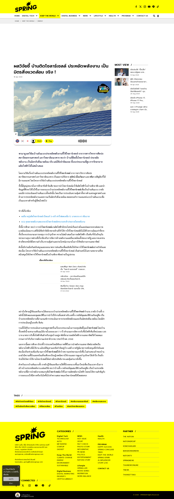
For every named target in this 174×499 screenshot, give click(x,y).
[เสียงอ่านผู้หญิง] (36, 141)
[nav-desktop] (17, 15)
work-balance (84, 476)
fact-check (82, 444)
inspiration (82, 473)
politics (81, 454)
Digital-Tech (62, 436)
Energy (40, 21)
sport (80, 441)
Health (101, 436)
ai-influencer (104, 460)
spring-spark (104, 457)
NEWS (79, 436)
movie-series (83, 471)
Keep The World (28, 21)
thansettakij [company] (129, 475)
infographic (83, 449)
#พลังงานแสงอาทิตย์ (79, 401)
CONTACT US (103, 468)
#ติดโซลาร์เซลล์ (44, 401)
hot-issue (81, 439)
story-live (103, 463)
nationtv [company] (127, 455)
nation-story (83, 460)
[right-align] (154, 15)
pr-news (81, 452)
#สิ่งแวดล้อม (44, 406)
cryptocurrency (65, 479)
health (101, 439)
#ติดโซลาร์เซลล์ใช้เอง (24, 401)
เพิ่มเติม (6, 474)
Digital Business (64, 471)
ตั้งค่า (11, 483)
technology (63, 439)
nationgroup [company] (129, 441)
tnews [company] (126, 470)
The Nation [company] (128, 436)
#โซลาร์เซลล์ (60, 401)
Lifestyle (81, 465)
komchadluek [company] (129, 446)
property (61, 476)
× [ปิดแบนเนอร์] (18, 467)
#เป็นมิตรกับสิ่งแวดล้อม (25, 406)
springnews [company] (128, 460)
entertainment (84, 457)
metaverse (62, 444)
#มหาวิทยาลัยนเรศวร (75, 406)
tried (100, 452)
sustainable (62, 465)
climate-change (64, 457)
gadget (60, 449)
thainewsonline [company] (130, 465)
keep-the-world (105, 455)
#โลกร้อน (59, 406)
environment (63, 463)
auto (59, 441)
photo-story (83, 446)
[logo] (26, 6)
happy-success (105, 447)
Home (17, 21)
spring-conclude (106, 449)
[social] (136, 6)
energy (60, 460)
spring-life (82, 468)
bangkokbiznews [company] (131, 451)
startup (60, 446)
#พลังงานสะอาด (99, 401)
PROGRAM (102, 444)
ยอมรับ (11, 479)
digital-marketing (65, 474)
